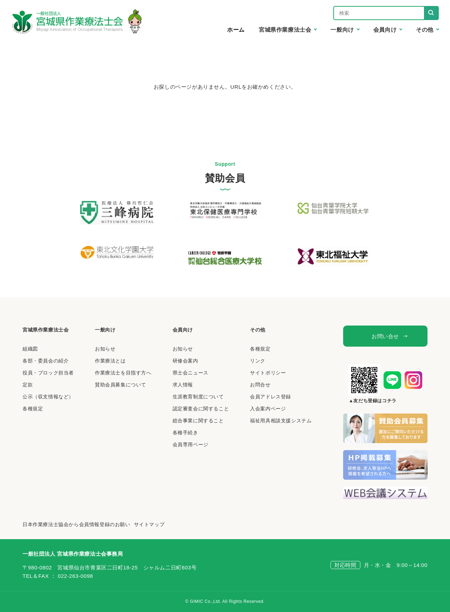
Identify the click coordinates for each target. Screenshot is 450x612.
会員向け (183, 330)
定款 (27, 384)
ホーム (236, 30)
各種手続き (185, 432)
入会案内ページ (268, 408)
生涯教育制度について (198, 396)
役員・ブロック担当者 (48, 373)
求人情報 (183, 384)
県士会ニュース (190, 373)
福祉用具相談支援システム (280, 420)
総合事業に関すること (198, 420)
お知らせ (105, 349)
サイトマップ (149, 524)
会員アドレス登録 (270, 396)
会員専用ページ (190, 444)
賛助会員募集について (120, 384)
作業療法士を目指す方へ (123, 373)
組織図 (30, 349)
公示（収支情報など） (48, 396)
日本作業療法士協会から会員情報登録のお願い (76, 524)
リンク (257, 361)
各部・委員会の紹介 (45, 361)
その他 (257, 330)
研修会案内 (185, 361)
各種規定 (32, 408)
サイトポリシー (268, 373)
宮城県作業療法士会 (45, 330)
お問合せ (260, 384)
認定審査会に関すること (201, 408)
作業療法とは (110, 361)
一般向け (105, 330)
